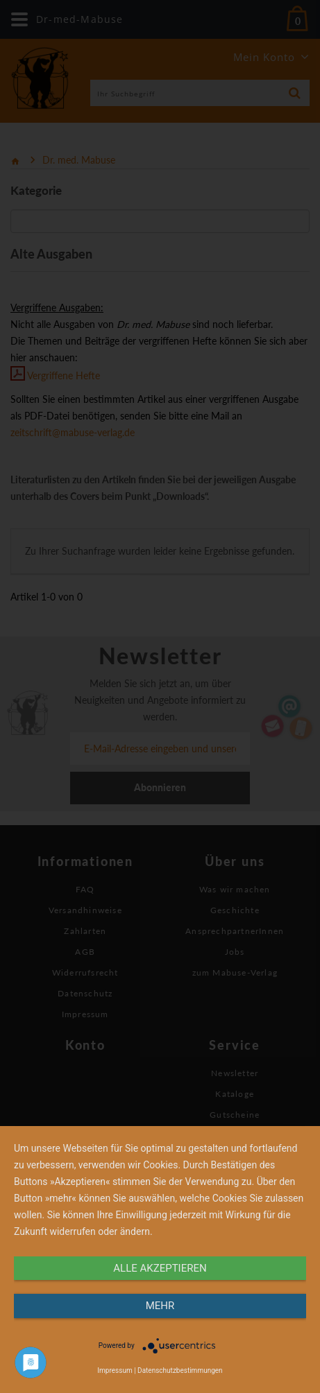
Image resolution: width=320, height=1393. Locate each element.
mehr (160, 1305)
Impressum (114, 1370)
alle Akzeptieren (159, 1268)
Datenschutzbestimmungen (180, 1370)
